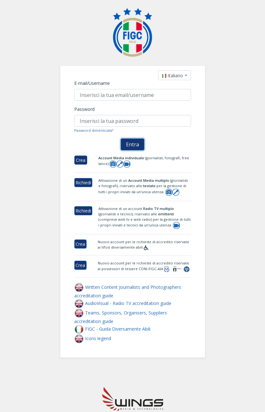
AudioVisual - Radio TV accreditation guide (122, 303)
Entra (132, 144)
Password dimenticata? (93, 130)
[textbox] (172, 75)
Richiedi (83, 183)
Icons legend (92, 338)
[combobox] (174, 75)
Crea (80, 160)
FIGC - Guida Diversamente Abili (112, 329)
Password (84, 109)
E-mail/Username (92, 83)
